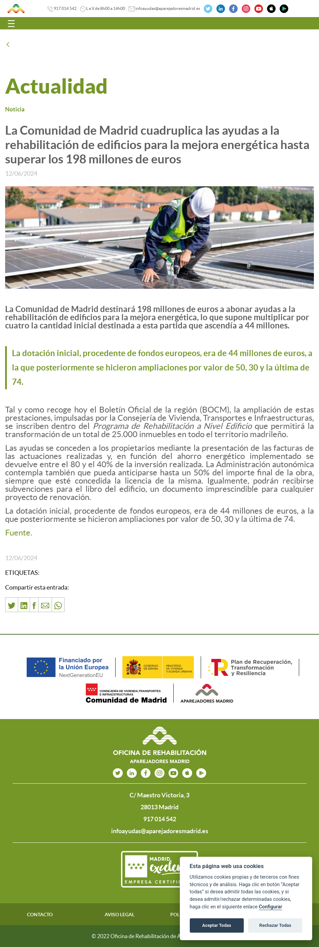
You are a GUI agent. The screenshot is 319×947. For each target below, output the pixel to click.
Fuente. (18, 532)
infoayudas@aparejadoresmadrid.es (167, 8)
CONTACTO (40, 914)
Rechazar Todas (275, 925)
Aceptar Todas (216, 925)
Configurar (270, 907)
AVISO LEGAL (119, 914)
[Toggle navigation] (11, 23)
